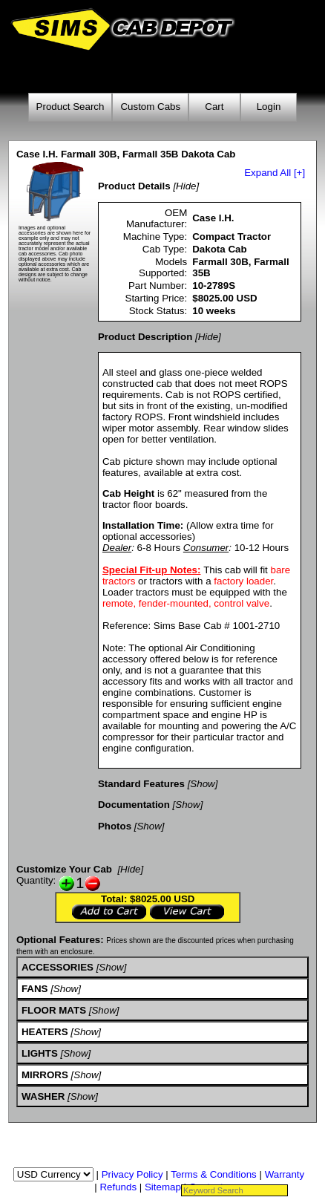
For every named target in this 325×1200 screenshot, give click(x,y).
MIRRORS (45, 1074)
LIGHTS (40, 1053)
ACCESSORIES (57, 967)
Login (269, 106)
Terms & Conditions (214, 1174)
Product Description (145, 336)
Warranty (285, 1174)
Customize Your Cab (64, 869)
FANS (35, 988)
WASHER (43, 1096)
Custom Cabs (150, 106)
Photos (114, 826)
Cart (214, 106)
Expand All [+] (274, 172)
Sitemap (163, 1187)
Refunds (118, 1187)
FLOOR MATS (54, 1010)
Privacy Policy (132, 1174)
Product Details (134, 186)
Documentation (134, 804)
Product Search (70, 106)
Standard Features (141, 783)
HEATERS (45, 1031)
